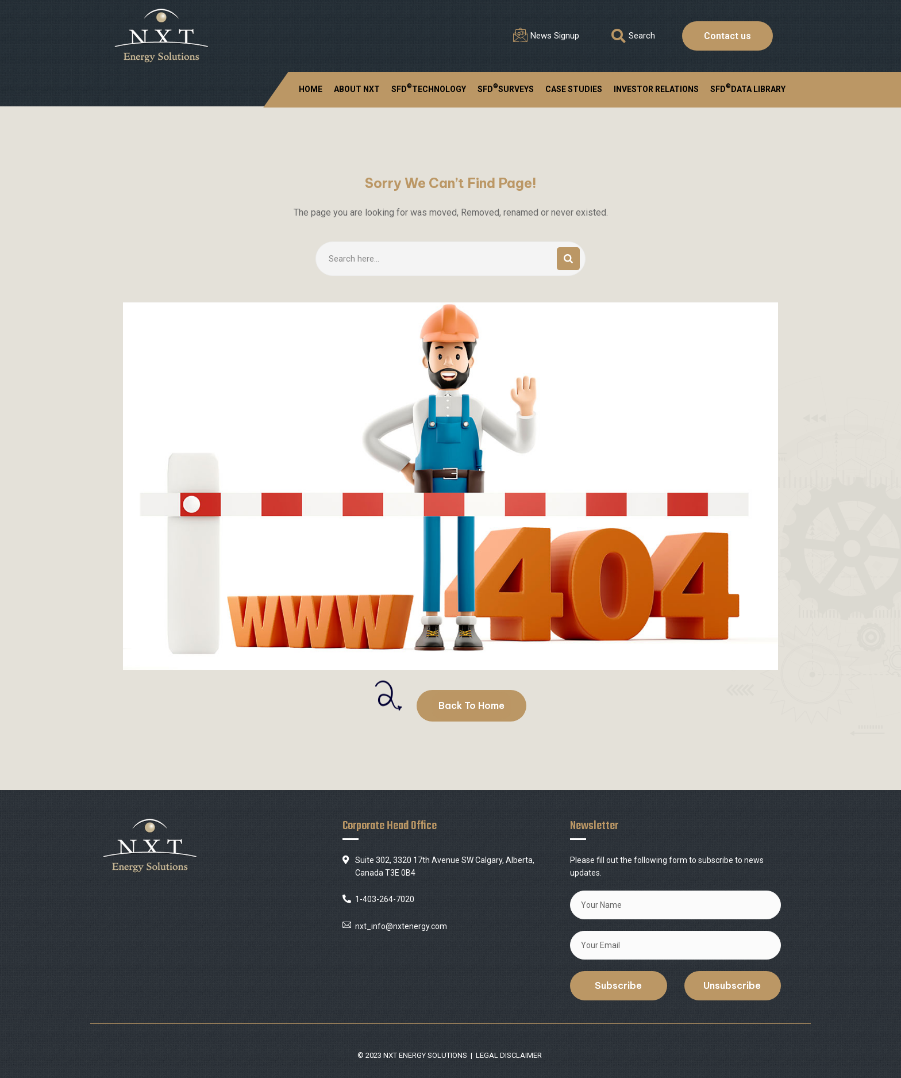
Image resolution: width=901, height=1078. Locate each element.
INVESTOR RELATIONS (656, 89)
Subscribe (618, 985)
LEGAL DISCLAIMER (509, 1055)
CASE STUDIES (573, 89)
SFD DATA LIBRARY (748, 88)
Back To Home (471, 705)
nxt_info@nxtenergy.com (401, 926)
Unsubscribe (732, 985)
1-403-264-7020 (384, 899)
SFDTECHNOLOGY (428, 88)
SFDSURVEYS (506, 88)
